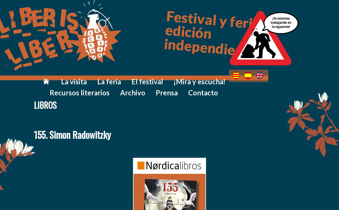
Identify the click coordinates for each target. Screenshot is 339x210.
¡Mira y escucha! (153, 77)
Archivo (245, 77)
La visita (53, 77)
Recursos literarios (204, 77)
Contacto (302, 77)
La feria (82, 77)
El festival (112, 77)
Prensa (273, 77)
